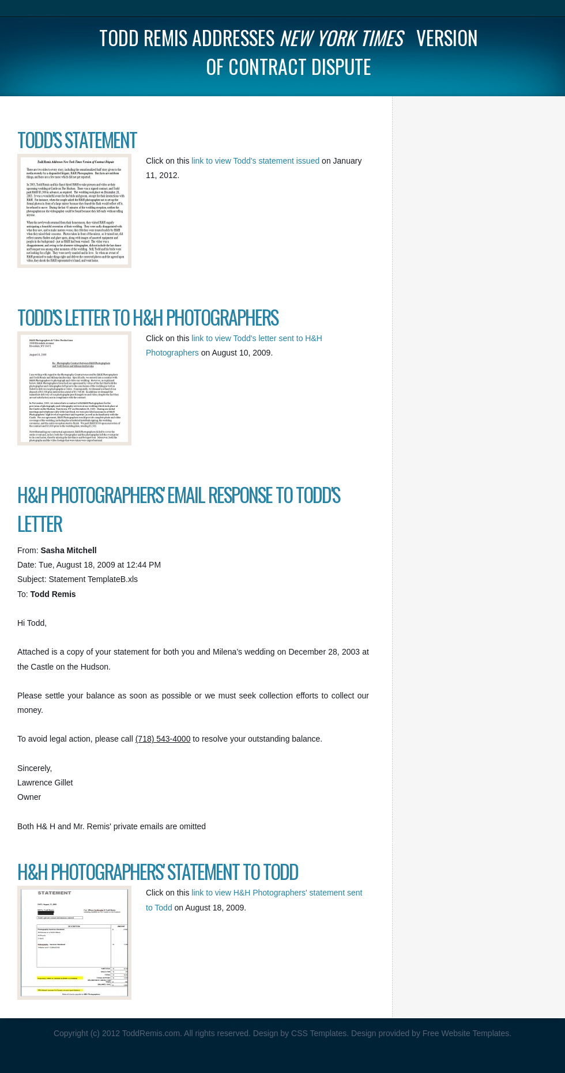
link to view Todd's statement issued (256, 160)
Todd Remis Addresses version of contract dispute (288, 52)
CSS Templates (318, 1033)
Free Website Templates (466, 1033)
